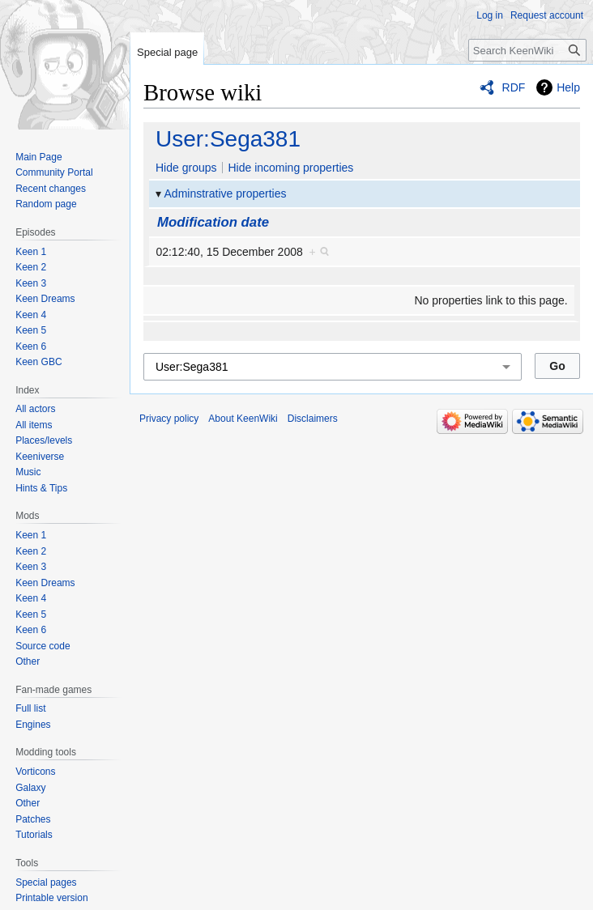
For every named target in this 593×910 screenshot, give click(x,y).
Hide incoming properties (290, 167)
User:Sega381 (228, 138)
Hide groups (186, 167)
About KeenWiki (242, 418)
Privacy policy (168, 418)
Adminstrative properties (225, 193)
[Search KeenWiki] (527, 50)
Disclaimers (313, 418)
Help (568, 87)
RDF (514, 87)
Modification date (213, 222)
